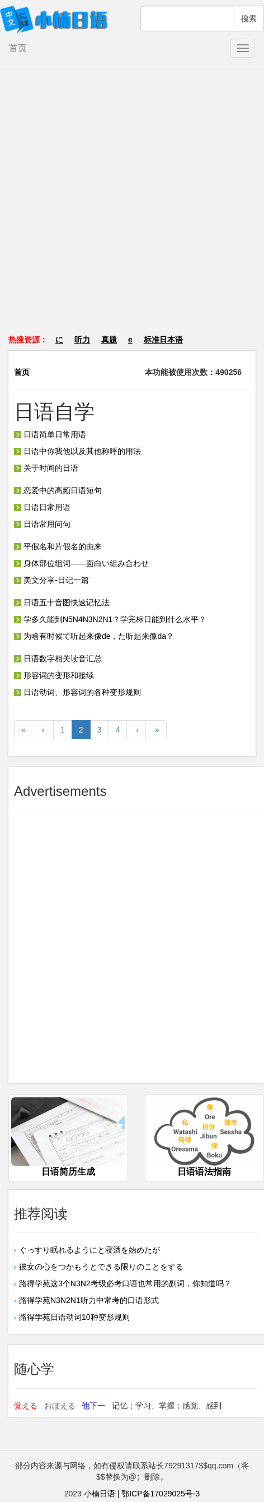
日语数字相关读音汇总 (58, 658)
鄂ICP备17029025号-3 (160, 1493)
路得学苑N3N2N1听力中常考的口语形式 (89, 1300)
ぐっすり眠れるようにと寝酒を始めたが (89, 1249)
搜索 (249, 18)
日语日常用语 (42, 507)
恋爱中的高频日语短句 (58, 490)
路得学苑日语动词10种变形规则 (74, 1317)
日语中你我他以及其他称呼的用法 (77, 451)
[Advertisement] (132, 206)
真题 (109, 339)
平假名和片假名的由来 (58, 546)
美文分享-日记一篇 (51, 580)
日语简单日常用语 (50, 434)
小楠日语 (99, 1493)
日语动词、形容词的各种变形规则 (77, 692)
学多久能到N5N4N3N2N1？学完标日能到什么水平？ (110, 619)
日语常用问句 (42, 524)
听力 (82, 339)
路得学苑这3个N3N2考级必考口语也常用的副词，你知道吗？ (125, 1283)
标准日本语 (163, 339)
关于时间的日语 (46, 467)
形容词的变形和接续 (54, 675)
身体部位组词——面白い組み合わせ (81, 563)
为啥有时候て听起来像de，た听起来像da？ (94, 636)
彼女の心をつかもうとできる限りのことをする (101, 1266)
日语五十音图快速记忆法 (62, 602)
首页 (18, 48)
